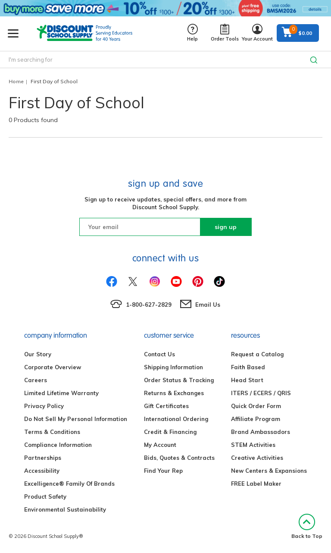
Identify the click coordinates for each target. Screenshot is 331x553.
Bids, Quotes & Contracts (179, 457)
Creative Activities (257, 457)
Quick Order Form (256, 405)
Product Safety (45, 496)
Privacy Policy (44, 405)
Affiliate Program (255, 418)
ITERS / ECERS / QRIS (261, 393)
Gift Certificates (166, 405)
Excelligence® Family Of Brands (69, 483)
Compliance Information (58, 444)
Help (192, 33)
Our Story (37, 354)
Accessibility (41, 470)
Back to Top (306, 526)
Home (16, 81)
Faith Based (248, 367)
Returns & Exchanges (174, 393)
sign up (226, 227)
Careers (35, 380)
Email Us (207, 304)
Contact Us (159, 354)
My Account (160, 444)
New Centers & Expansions (269, 470)
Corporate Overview (52, 367)
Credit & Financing (170, 431)
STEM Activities (253, 444)
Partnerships (42, 457)
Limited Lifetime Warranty (61, 393)
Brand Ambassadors (260, 431)
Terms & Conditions (52, 431)
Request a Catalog (257, 354)
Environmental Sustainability (65, 509)
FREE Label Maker (256, 483)
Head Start (247, 380)
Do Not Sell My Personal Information (75, 418)
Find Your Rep (163, 470)
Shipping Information (173, 367)
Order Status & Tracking (179, 380)
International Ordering (176, 418)
